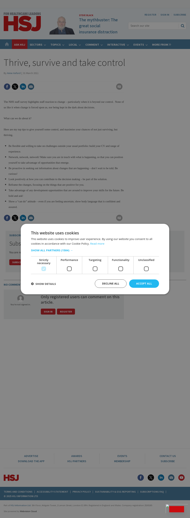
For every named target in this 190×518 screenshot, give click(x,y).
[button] (95, 250)
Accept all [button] (144, 283)
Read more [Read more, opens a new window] (97, 243)
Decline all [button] (110, 283)
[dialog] (95, 259)
